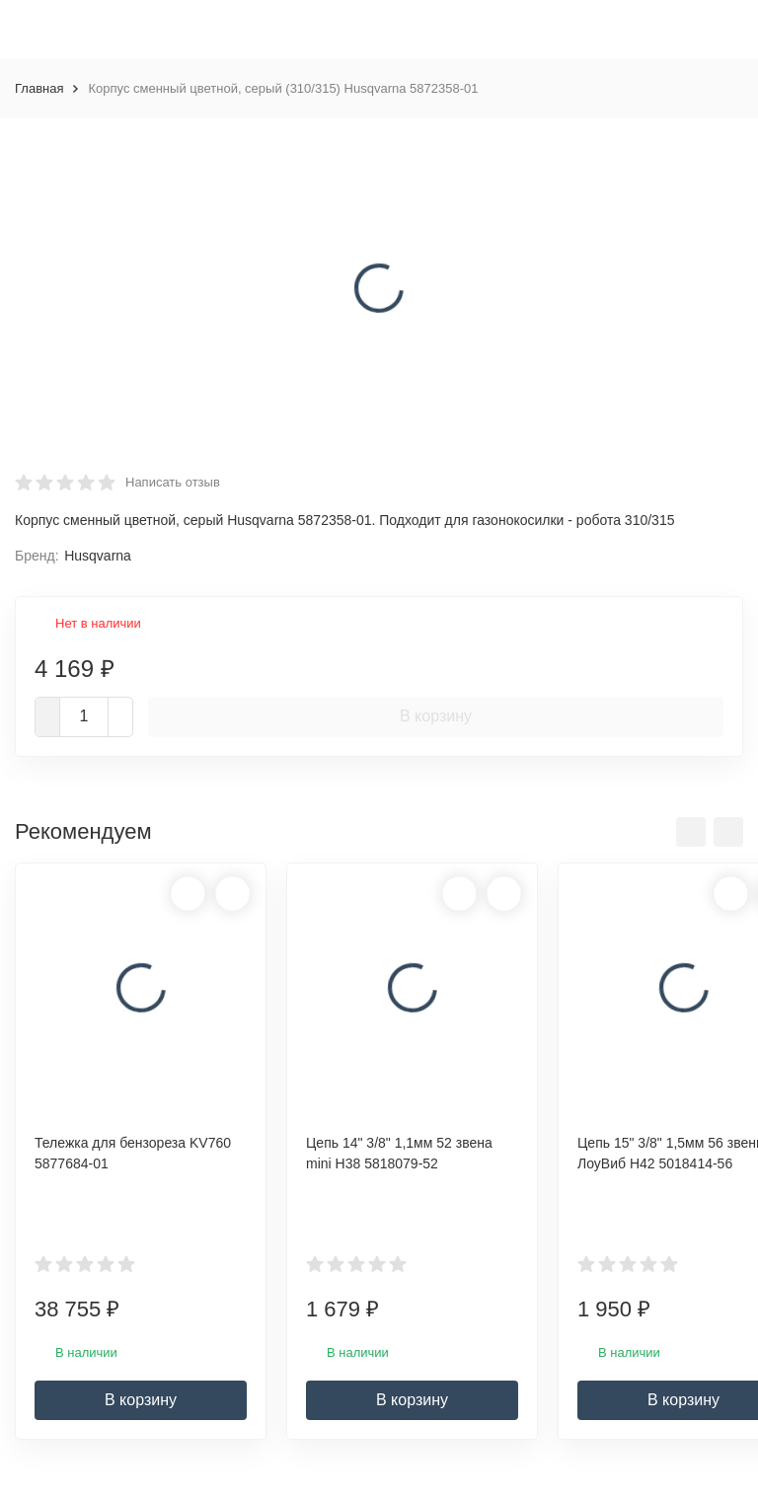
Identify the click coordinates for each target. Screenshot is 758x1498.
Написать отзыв (172, 482)
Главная (39, 88)
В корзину (436, 716)
